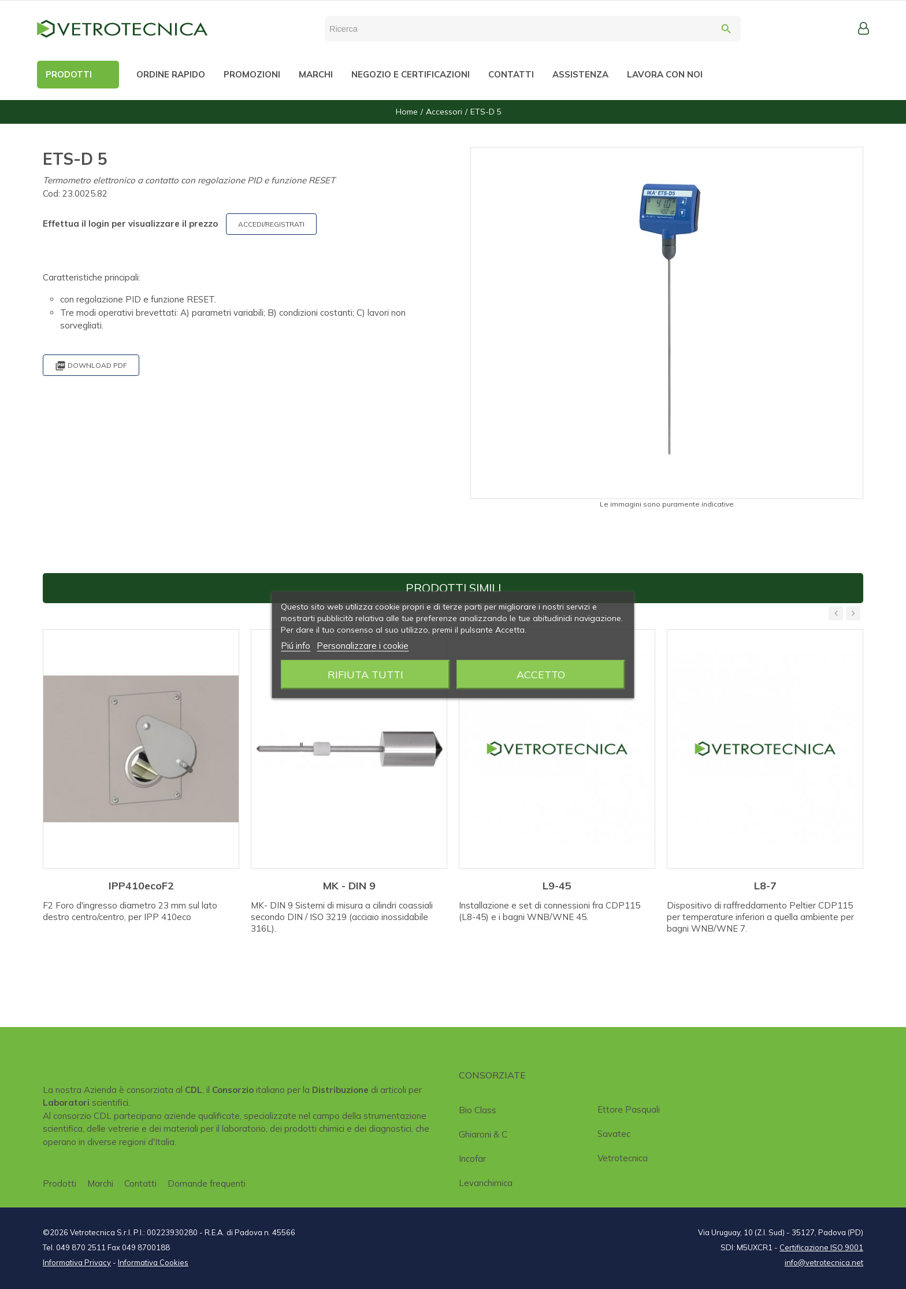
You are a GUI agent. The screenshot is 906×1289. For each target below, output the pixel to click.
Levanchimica (486, 1182)
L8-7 (765, 885)
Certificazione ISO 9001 (821, 1247)
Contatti (140, 1183)
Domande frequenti (207, 1183)
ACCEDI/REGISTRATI (271, 224)
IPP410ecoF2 (141, 885)
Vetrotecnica (622, 1158)
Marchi (100, 1183)
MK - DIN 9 (349, 885)
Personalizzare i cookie (363, 645)
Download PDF (91, 365)
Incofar (472, 1158)
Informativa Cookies (153, 1262)
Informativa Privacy (77, 1262)
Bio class (477, 1110)
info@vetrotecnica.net (824, 1262)
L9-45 (557, 885)
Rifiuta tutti (365, 674)
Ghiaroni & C (483, 1134)
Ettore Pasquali (628, 1109)
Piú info (295, 645)
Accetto (541, 674)
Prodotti (59, 1183)
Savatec (613, 1133)
